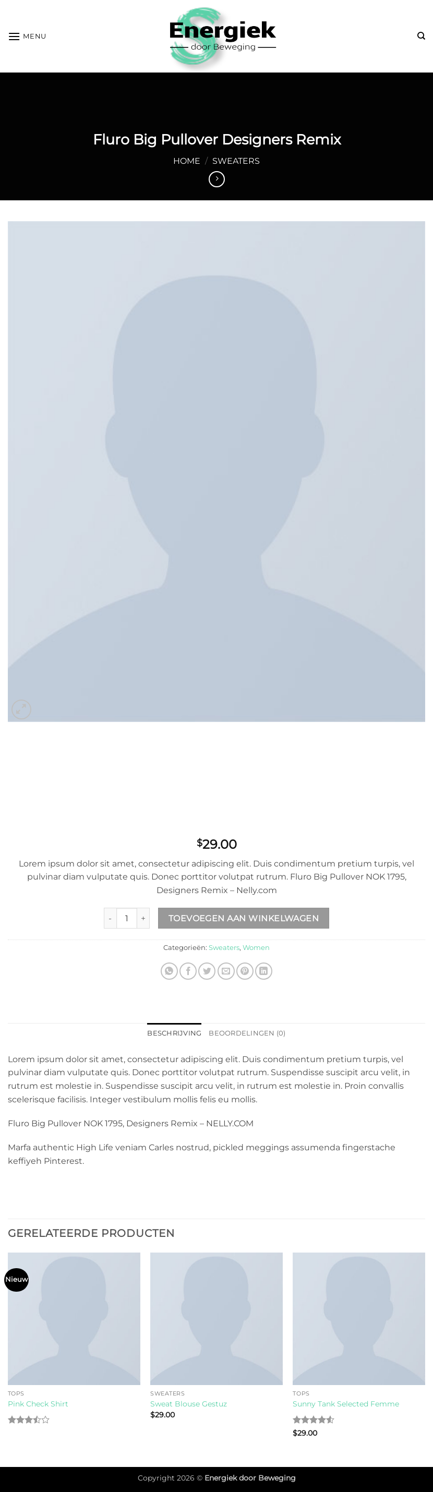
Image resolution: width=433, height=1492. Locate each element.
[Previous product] (217, 179)
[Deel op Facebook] (188, 971)
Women (256, 948)
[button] (27, 36)
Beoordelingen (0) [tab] (247, 1033)
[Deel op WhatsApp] (169, 971)
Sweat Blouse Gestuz (188, 1404)
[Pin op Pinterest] (245, 971)
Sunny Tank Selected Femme (346, 1404)
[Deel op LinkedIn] (263, 971)
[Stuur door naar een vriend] (226, 971)
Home (186, 161)
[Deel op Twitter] (206, 971)
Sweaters (236, 161)
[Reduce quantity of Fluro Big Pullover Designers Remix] (110, 918)
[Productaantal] (126, 918)
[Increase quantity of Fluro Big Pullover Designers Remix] (143, 918)
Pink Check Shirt (38, 1404)
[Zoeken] (421, 36)
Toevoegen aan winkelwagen (244, 918)
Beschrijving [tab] (174, 1033)
